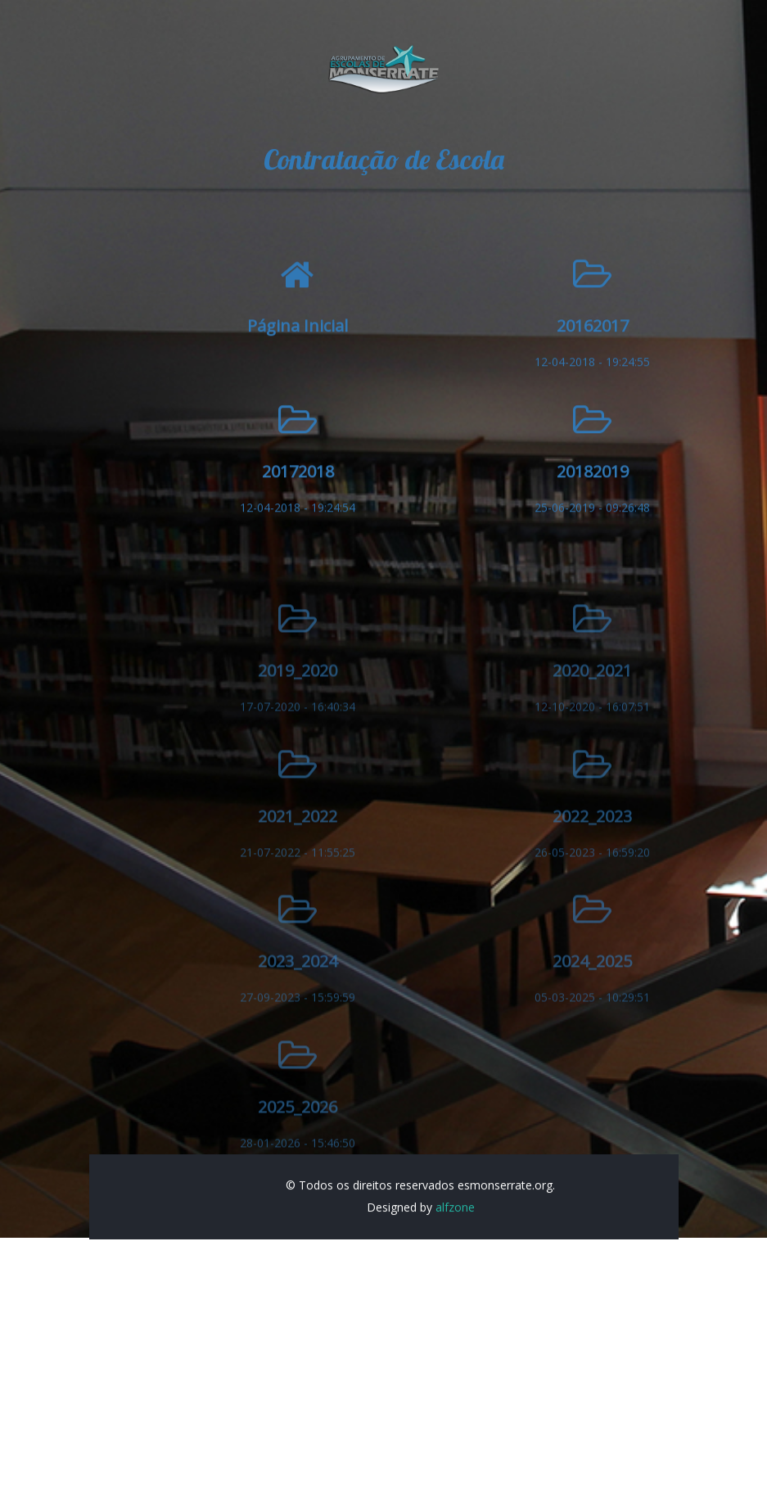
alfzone (455, 1225)
